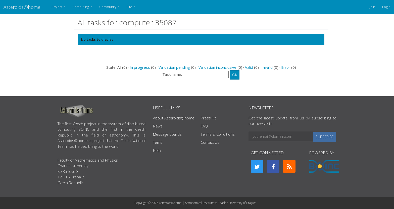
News (158, 125)
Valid (249, 67)
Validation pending (174, 67)
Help (157, 150)
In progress (140, 67)
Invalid (267, 67)
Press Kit (208, 117)
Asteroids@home (22, 7)
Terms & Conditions (218, 134)
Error (285, 67)
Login (386, 7)
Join (372, 7)
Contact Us (210, 142)
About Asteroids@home (173, 117)
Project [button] (57, 7)
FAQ (204, 125)
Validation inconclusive (217, 67)
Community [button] (108, 7)
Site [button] (129, 7)
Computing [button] (81, 7)
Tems (157, 142)
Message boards (167, 134)
